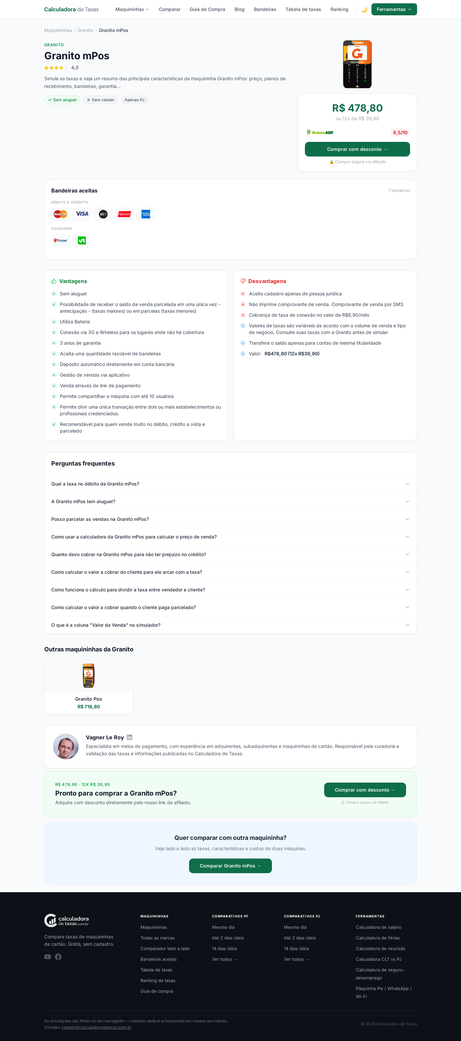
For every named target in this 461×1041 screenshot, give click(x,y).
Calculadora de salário (378, 927)
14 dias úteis (224, 948)
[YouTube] (47, 956)
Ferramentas (394, 9)
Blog (240, 9)
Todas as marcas (157, 937)
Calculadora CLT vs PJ (378, 959)
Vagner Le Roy (105, 737)
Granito (85, 30)
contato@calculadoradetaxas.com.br (96, 1027)
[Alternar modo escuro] (364, 9)
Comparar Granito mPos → (230, 865)
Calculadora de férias (378, 937)
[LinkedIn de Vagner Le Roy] (129, 737)
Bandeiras (265, 9)
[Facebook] (58, 956)
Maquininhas (132, 9)
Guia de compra (156, 991)
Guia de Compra (207, 9)
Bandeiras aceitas (158, 959)
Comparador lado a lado (165, 948)
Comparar (169, 9)
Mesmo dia (223, 927)
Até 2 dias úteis (228, 937)
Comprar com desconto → (357, 149)
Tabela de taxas (303, 9)
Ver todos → (225, 959)
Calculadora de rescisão (380, 948)
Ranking (339, 9)
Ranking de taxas (157, 980)
